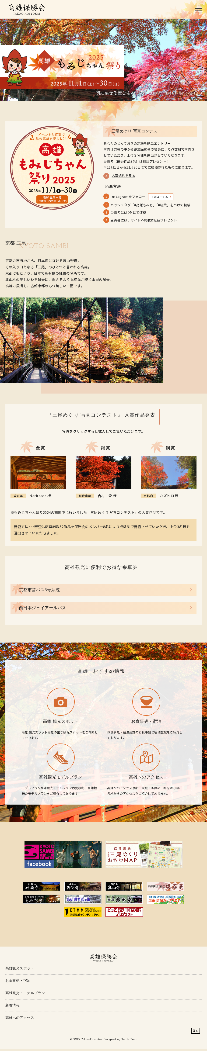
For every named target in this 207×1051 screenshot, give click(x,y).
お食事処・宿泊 (18, 982)
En (195, 1032)
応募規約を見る (123, 175)
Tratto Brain (129, 1041)
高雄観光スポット (19, 969)
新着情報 (12, 1007)
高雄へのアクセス (19, 1019)
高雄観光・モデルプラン (25, 994)
